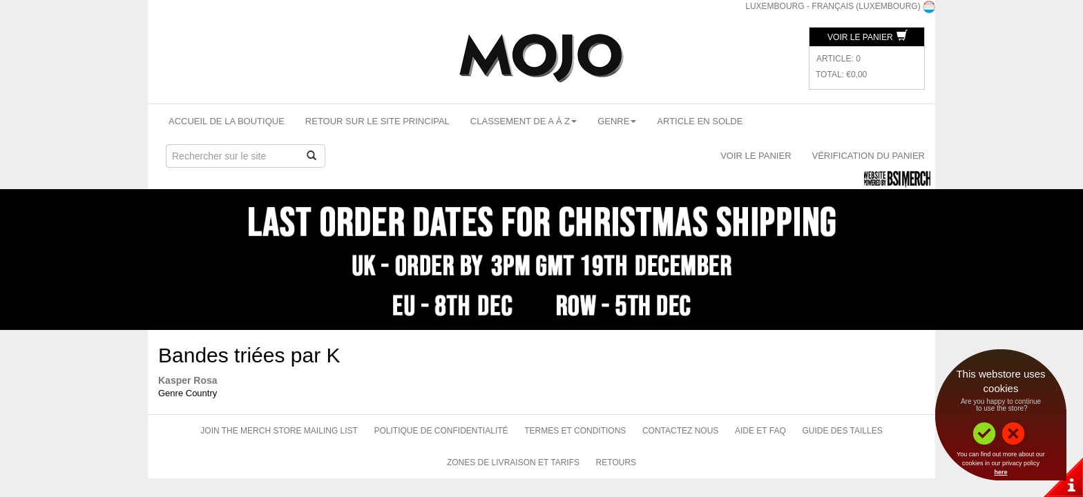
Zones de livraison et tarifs (513, 462)
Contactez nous (680, 431)
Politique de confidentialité (441, 431)
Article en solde (699, 121)
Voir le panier (867, 37)
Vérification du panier (868, 155)
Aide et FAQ (760, 431)
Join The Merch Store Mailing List (279, 431)
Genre (616, 121)
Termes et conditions (575, 431)
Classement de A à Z (523, 121)
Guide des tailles (842, 431)
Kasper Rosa (188, 380)
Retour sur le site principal (377, 121)
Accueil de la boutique (227, 121)
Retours (616, 462)
